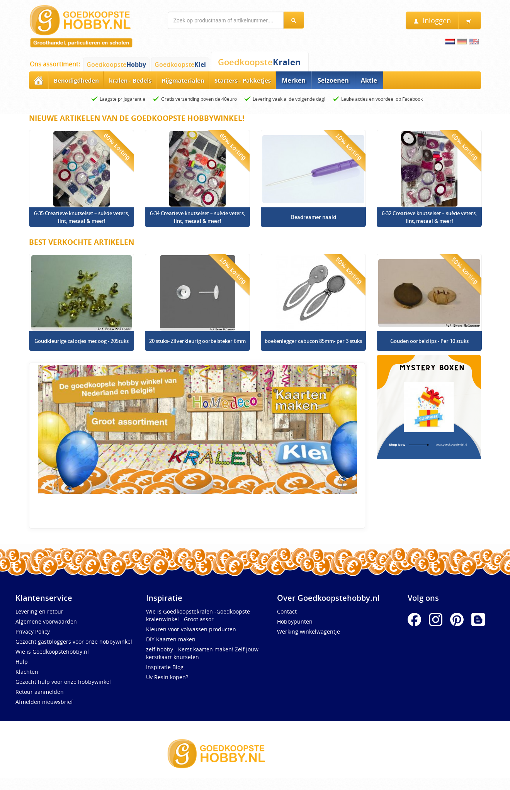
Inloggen (432, 20)
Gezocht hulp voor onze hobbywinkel (63, 681)
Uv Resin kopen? (167, 677)
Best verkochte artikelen (81, 242)
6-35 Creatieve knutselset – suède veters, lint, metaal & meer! (81, 217)
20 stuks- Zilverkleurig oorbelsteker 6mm (197, 340)
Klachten (26, 671)
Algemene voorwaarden (46, 621)
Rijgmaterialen (183, 80)
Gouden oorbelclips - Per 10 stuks (429, 340)
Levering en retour (39, 611)
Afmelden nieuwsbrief (44, 701)
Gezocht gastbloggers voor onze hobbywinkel (73, 641)
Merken (294, 80)
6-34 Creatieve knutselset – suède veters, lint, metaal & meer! (197, 217)
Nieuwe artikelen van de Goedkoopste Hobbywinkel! (136, 118)
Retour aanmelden (39, 691)
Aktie (369, 80)
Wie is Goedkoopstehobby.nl (52, 651)
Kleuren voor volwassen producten (191, 629)
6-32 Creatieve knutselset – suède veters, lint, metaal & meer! (429, 217)
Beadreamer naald (313, 217)
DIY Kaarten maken (171, 639)
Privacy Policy (32, 631)
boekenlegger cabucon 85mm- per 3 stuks (313, 340)
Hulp (21, 661)
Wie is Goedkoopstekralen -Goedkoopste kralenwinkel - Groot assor (198, 615)
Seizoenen (333, 80)
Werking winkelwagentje (308, 631)
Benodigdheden (76, 80)
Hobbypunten (295, 621)
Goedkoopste (116, 64)
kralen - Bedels (130, 80)
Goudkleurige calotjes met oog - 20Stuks (81, 340)
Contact (287, 611)
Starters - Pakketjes (242, 80)
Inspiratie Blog (165, 667)
